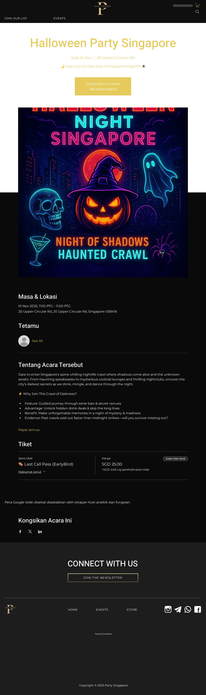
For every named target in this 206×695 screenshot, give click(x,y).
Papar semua (28, 430)
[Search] (197, 11)
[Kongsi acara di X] (30, 531)
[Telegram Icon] (178, 609)
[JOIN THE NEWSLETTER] (103, 577)
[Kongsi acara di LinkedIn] (40, 531)
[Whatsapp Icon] (188, 609)
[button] (197, 5)
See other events (103, 89)
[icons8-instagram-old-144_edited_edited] (168, 609)
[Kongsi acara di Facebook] (20, 531)
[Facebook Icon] (198, 609)
